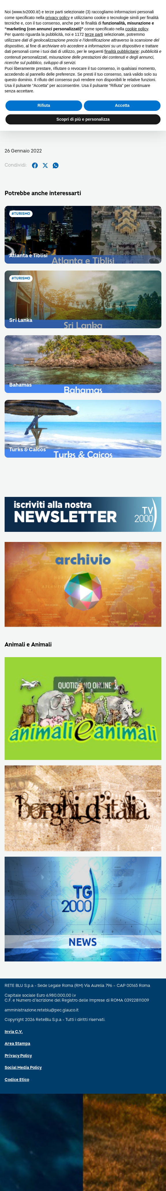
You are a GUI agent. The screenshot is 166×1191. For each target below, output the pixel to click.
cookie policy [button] (136, 29)
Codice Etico (17, 1079)
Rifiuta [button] (43, 105)
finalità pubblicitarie (121, 51)
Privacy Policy (18, 1055)
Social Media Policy (23, 1067)
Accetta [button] (122, 105)
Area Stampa (17, 1043)
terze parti (94, 34)
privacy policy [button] (58, 17)
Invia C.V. (14, 1031)
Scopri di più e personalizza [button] (83, 119)
